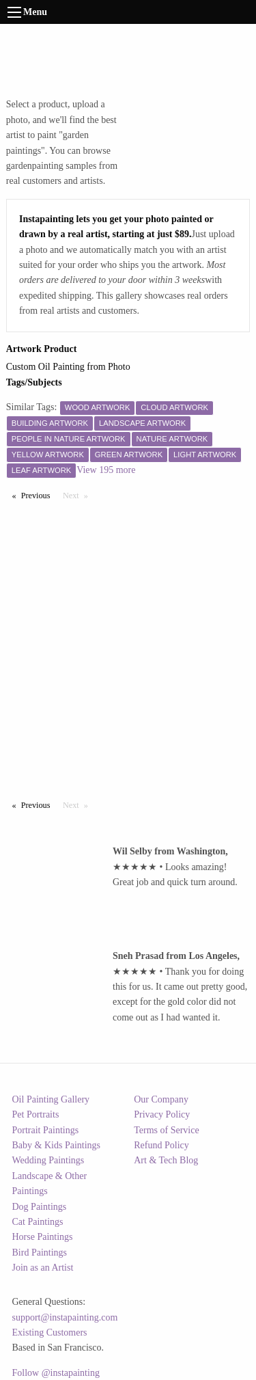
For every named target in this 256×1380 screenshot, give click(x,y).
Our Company (161, 1099)
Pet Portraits (35, 1114)
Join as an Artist (43, 1267)
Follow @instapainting (56, 1373)
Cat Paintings (37, 1222)
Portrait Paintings (45, 1130)
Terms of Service (166, 1130)
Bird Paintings (40, 1252)
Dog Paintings (39, 1207)
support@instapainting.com (65, 1317)
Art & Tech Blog (166, 1160)
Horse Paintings (42, 1237)
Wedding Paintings (48, 1160)
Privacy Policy (162, 1114)
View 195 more (105, 470)
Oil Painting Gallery (51, 1099)
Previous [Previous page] (39, 494)
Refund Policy (161, 1145)
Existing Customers (49, 1332)
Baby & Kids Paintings (56, 1145)
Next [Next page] (78, 494)
